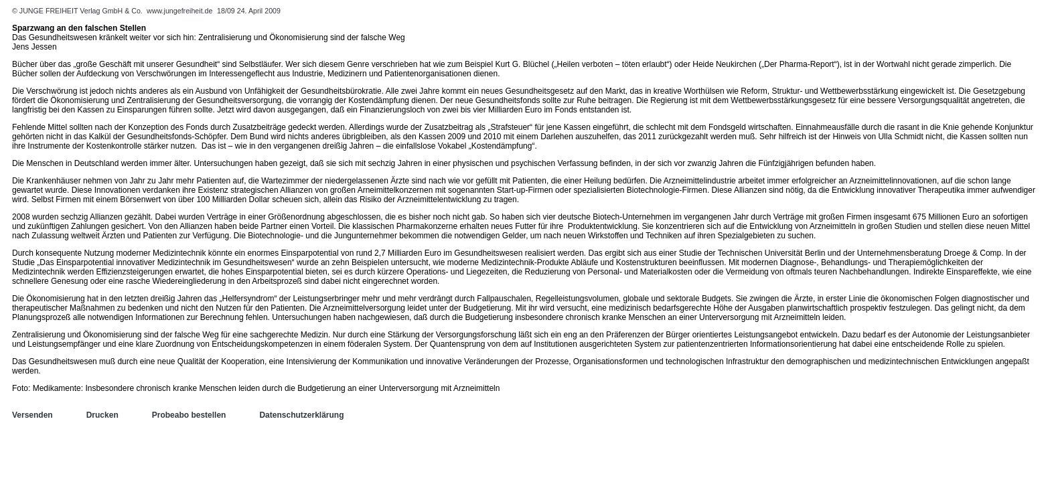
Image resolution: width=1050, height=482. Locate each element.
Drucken (102, 415)
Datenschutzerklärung (301, 415)
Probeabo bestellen (189, 415)
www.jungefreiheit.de (179, 11)
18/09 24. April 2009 (249, 11)
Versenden (32, 415)
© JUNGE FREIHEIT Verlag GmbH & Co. (78, 11)
